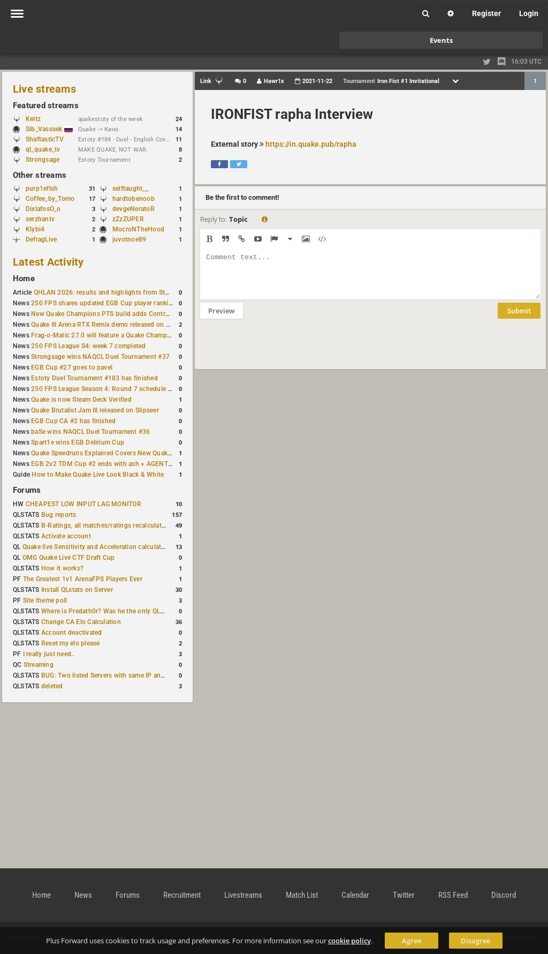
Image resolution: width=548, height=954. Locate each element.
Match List (302, 895)
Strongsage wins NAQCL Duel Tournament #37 (100, 356)
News (83, 895)
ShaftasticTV (45, 139)
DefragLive (41, 239)
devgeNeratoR (133, 209)
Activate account (66, 536)
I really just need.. (49, 654)
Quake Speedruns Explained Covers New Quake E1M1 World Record (131, 453)
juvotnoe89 (129, 239)
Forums (27, 490)
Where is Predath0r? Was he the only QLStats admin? (120, 611)
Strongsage (42, 159)
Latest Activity (48, 262)
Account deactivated (71, 632)
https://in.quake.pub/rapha (310, 144)
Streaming (39, 664)
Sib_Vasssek (49, 129)
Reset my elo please (70, 643)
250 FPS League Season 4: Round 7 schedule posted (109, 389)
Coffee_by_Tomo (50, 198)
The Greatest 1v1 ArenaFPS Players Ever (82, 579)
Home (24, 278)
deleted (52, 686)
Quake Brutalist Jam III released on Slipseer (95, 410)
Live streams (44, 88)
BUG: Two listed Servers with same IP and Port (110, 675)
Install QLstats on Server (77, 590)
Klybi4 (35, 229)
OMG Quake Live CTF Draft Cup (68, 557)
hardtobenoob (133, 198)
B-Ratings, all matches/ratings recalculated (105, 525)
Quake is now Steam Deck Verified (81, 399)
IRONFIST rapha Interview (292, 114)
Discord (503, 895)
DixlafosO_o (43, 209)
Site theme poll (45, 600)
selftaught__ (130, 188)
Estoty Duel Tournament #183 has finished (94, 378)
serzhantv (40, 219)
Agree (411, 940)
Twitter (404, 895)
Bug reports (59, 515)
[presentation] (281, 351)
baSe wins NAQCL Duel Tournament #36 (90, 431)
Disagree (475, 940)
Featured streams (46, 105)
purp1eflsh (42, 188)
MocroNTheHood (138, 229)
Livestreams (243, 895)
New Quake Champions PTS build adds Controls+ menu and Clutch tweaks (142, 314)
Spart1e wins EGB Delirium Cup (77, 442)
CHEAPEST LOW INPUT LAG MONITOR (83, 504)
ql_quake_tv (43, 149)
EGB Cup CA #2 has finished (73, 421)
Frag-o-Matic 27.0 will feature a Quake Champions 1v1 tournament (130, 335)
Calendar (355, 895)
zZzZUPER (128, 219)
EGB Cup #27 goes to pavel (71, 367)
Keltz (33, 119)
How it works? (62, 568)
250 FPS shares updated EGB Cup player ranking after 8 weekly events (135, 303)
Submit (519, 319)
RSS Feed (453, 895)
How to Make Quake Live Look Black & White (98, 474)
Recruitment (182, 895)
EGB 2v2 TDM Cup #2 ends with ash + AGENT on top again (119, 464)
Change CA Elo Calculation (81, 622)
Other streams (39, 175)
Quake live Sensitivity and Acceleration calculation (96, 547)
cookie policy (349, 940)
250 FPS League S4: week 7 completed (88, 346)
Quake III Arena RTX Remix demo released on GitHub (109, 324)
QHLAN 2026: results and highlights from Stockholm (112, 292)
